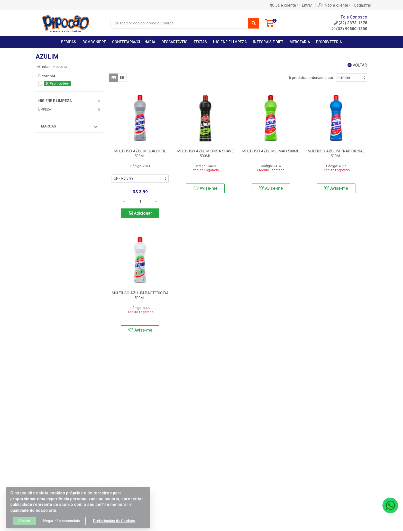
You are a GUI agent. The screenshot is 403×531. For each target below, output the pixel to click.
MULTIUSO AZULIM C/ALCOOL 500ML (140, 153)
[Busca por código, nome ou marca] (180, 23)
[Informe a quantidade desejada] (140, 201)
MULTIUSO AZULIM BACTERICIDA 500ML (140, 295)
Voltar (357, 65)
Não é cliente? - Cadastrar (344, 5)
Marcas (69, 126)
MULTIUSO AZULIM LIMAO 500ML (270, 151)
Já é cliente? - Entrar (291, 5)
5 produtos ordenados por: (311, 77)
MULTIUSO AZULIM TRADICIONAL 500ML (336, 153)
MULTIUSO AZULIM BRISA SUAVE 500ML (205, 153)
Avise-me (205, 188)
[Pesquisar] (253, 23)
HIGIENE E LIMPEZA (55, 101)
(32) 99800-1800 (349, 28)
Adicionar (140, 213)
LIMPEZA (44, 109)
